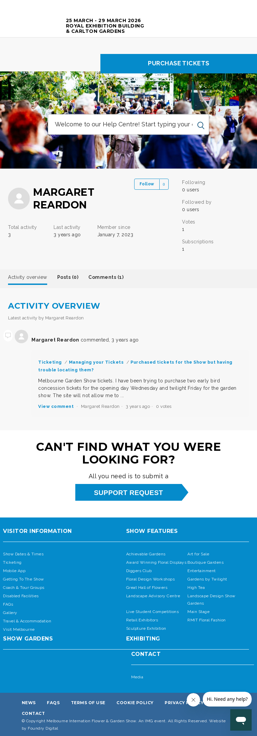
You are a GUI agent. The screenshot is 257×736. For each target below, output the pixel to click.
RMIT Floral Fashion (206, 620)
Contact (146, 654)
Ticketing (50, 362)
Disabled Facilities (21, 596)
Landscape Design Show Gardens (211, 600)
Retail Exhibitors (142, 620)
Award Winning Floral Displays (156, 562)
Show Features (152, 531)
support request (128, 492)
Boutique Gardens (205, 562)
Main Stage (198, 611)
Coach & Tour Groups (24, 587)
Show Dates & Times (23, 554)
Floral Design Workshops (150, 579)
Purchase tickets (178, 63)
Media (137, 677)
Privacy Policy (184, 702)
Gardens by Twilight (207, 579)
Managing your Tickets (96, 362)
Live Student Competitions (152, 611)
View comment (56, 406)
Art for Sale (198, 554)
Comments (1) (105, 277)
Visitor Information (37, 531)
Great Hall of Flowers (147, 587)
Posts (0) (68, 277)
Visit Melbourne (19, 629)
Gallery (10, 612)
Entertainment (201, 570)
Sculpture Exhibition (146, 628)
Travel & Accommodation (27, 621)
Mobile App (14, 570)
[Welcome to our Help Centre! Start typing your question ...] (128, 124)
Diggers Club (139, 570)
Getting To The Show (23, 579)
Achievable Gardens (146, 554)
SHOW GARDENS (28, 638)
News (29, 702)
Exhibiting (143, 638)
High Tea (196, 587)
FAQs (8, 604)
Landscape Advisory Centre (153, 596)
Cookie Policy (135, 702)
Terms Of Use (88, 702)
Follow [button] (147, 184)
